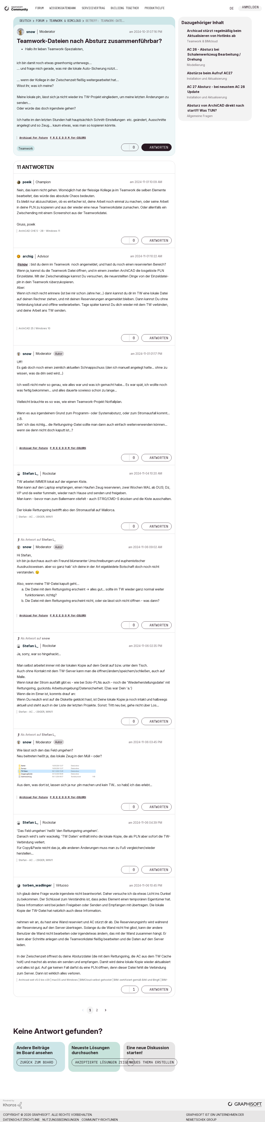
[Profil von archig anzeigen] (28, 256)
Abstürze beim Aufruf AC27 (209, 73)
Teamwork (25, 148)
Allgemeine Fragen (200, 116)
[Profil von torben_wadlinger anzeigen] (37, 885)
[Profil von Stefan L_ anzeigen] (30, 473)
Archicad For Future (33, 138)
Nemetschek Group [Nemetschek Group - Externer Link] (201, 1119)
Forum (39, 8)
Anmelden (250, 7)
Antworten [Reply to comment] (158, 240)
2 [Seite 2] (97, 1010)
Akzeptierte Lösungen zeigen (103, 1062)
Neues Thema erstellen (152, 1062)
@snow (23, 265)
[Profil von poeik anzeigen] (27, 182)
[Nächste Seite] (105, 1010)
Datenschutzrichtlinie (21, 1119)
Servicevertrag (93, 8)
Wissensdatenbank (62, 8)
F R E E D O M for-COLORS (68, 138)
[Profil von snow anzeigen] (30, 32)
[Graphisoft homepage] (245, 1105)
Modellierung (196, 65)
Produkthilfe (155, 8)
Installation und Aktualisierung (207, 78)
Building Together (125, 8)
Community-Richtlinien (100, 1119)
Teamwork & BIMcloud (202, 41)
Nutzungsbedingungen (60, 1119)
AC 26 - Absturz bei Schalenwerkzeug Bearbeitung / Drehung (214, 54)
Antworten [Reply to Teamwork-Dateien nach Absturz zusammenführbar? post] (158, 147)
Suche (219, 8)
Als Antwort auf (38, 539)
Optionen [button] (169, 21)
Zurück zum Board (36, 1062)
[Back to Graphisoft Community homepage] (17, 8)
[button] (125, 147)
